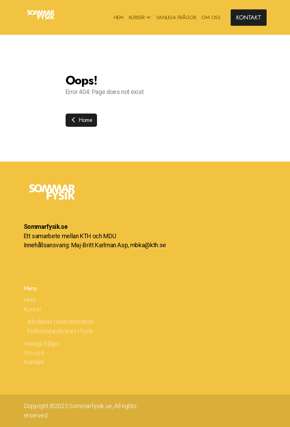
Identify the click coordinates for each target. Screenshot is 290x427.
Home (81, 120)
